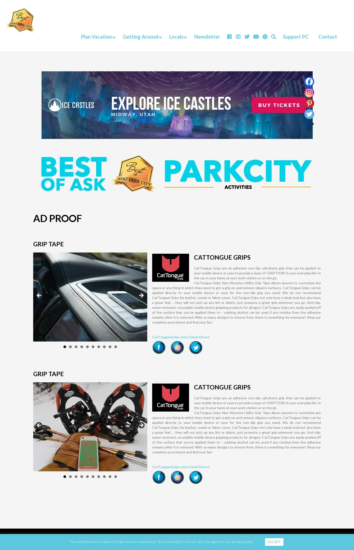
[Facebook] (309, 82)
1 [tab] (64, 346)
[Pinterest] (309, 103)
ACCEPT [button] (274, 542)
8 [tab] (104, 346)
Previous (39, 295)
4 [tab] (81, 346)
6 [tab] (93, 346)
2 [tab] (70, 346)
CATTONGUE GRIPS (222, 257)
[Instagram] (309, 92)
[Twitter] (309, 114)
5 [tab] (87, 346)
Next (141, 295)
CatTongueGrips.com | (171, 337)
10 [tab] (115, 346)
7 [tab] (98, 346)
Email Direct (200, 337)
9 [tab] (110, 346)
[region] (90, 297)
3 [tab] (76, 346)
